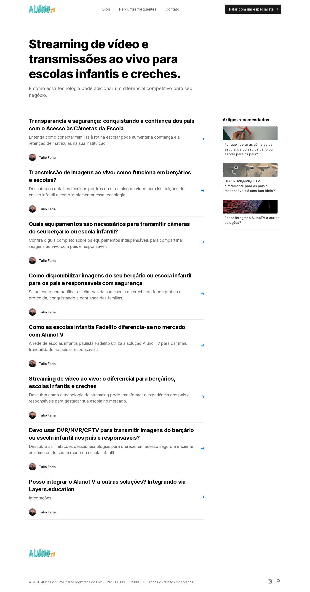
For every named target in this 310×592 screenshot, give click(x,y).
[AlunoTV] (42, 9)
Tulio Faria (47, 157)
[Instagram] (269, 581)
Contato (172, 9)
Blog (106, 9)
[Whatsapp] (278, 582)
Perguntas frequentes (137, 9)
